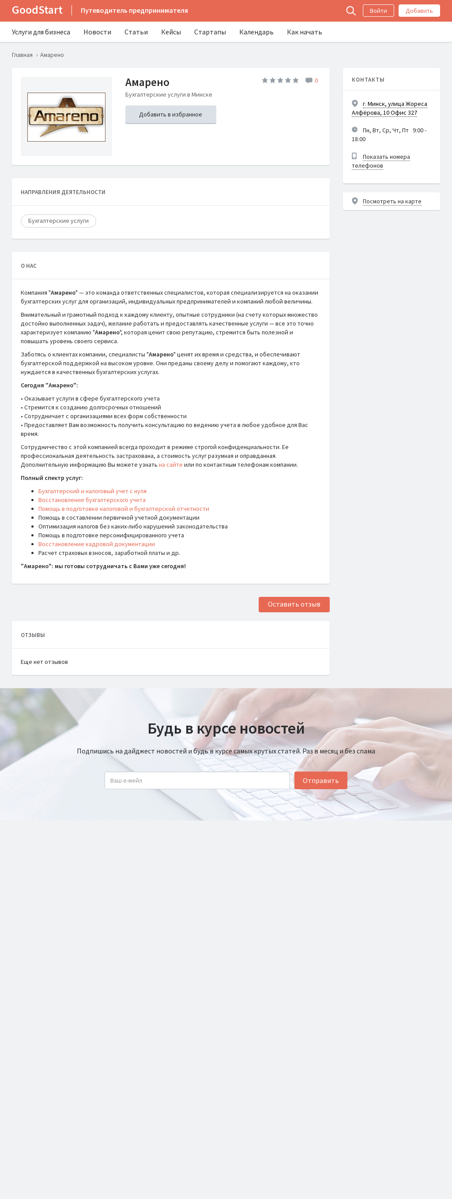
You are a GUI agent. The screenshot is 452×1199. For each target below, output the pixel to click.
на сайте (171, 464)
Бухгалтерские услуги (58, 221)
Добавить (419, 11)
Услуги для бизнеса (41, 31)
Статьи (136, 31)
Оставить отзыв (294, 604)
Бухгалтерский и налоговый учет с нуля (92, 491)
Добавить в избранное (170, 114)
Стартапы (210, 31)
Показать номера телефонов (381, 161)
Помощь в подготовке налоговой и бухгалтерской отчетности (123, 509)
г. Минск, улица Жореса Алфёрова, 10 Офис (389, 108)
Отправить (321, 780)
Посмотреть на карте (392, 201)
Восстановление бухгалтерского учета (92, 500)
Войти (378, 11)
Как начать (304, 31)
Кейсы (171, 31)
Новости (97, 31)
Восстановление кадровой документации (96, 544)
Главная (22, 55)
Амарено (147, 82)
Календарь (256, 31)
